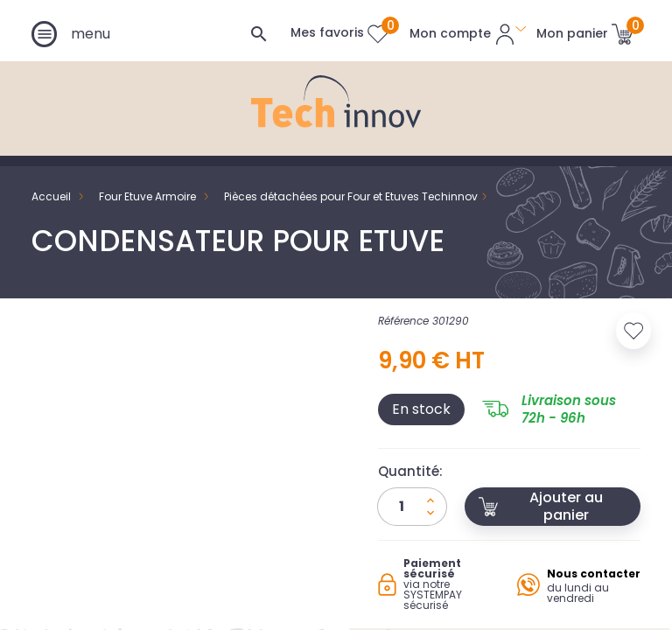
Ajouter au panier (541, 506)
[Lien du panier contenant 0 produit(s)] (585, 33)
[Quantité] (412, 506)
